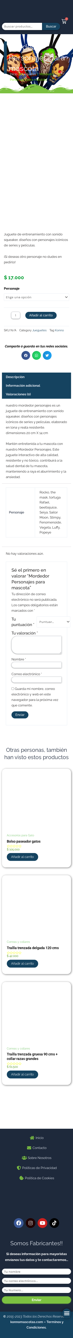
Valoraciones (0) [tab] (18, 432)
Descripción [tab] (15, 415)
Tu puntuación (22, 660)
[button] (66, 1313)
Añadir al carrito (41, 353)
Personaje (11, 326)
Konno (59, 368)
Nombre (18, 697)
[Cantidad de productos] (15, 353)
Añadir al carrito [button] (22, 895)
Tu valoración (24, 671)
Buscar (51, 26)
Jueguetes (28, 74)
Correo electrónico (26, 712)
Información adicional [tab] (23, 424)
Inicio (13, 74)
